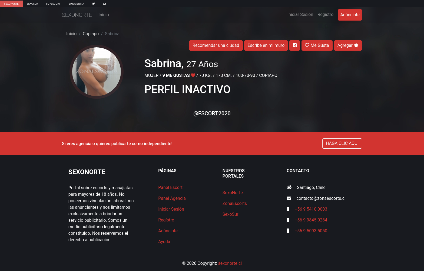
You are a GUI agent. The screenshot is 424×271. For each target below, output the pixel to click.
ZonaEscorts (235, 203)
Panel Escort (170, 187)
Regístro (166, 220)
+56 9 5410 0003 (311, 209)
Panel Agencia (172, 198)
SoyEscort (53, 3)
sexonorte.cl (230, 263)
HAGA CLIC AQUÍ (342, 143)
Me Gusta (317, 45)
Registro (325, 14)
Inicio (103, 14)
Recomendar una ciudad (216, 45)
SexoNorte (11, 3)
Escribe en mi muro (266, 45)
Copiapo (91, 33)
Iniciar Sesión (301, 14)
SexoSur (32, 3)
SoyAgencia (76, 3)
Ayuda (164, 241)
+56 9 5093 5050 (311, 230)
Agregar (348, 45)
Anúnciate (350, 14)
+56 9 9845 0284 (311, 220)
